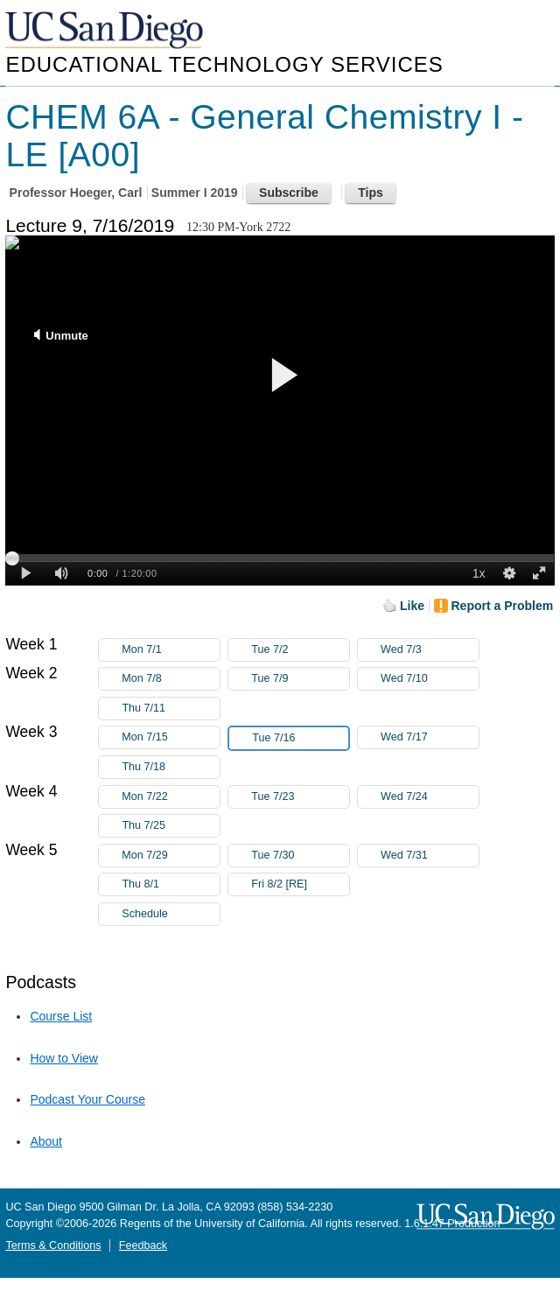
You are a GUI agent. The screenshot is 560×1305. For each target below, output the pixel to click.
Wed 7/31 (430, 855)
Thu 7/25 (171, 826)
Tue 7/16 (300, 738)
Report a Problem (503, 606)
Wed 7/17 (430, 737)
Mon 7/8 (171, 679)
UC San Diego (105, 31)
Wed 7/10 (430, 679)
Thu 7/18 (171, 767)
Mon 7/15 (171, 737)
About (46, 1141)
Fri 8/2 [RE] (300, 884)
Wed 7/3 (430, 650)
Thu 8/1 (171, 884)
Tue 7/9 (300, 679)
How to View (64, 1058)
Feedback (143, 1245)
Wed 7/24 (430, 797)
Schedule (145, 914)
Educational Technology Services (224, 64)
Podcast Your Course (87, 1099)
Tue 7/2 (300, 650)
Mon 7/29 (171, 855)
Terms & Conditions (53, 1245)
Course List (61, 1016)
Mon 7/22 (171, 797)
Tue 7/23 (300, 797)
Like (412, 606)
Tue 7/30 (300, 855)
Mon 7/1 (171, 650)
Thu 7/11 (171, 708)
